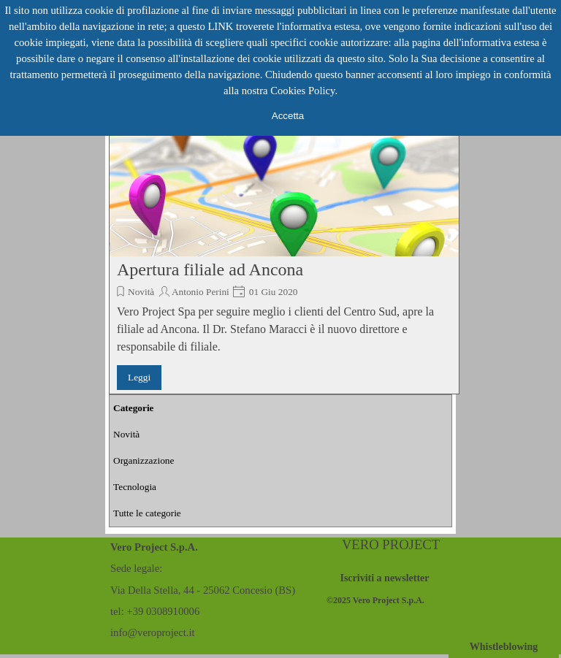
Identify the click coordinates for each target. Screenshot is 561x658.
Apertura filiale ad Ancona (210, 269)
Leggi (139, 377)
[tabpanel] (390, 600)
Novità (141, 291)
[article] (284, 248)
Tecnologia (134, 486)
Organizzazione (143, 460)
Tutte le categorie (147, 513)
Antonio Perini (200, 291)
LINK (220, 26)
